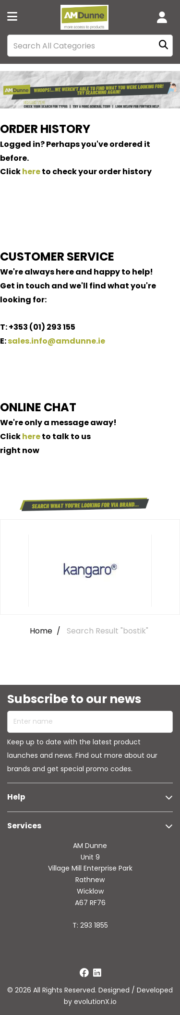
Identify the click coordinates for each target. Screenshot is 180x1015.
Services (24, 825)
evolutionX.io (95, 1001)
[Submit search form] (163, 45)
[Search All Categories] (90, 46)
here (31, 171)
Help (16, 796)
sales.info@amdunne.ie (56, 340)
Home (41, 630)
